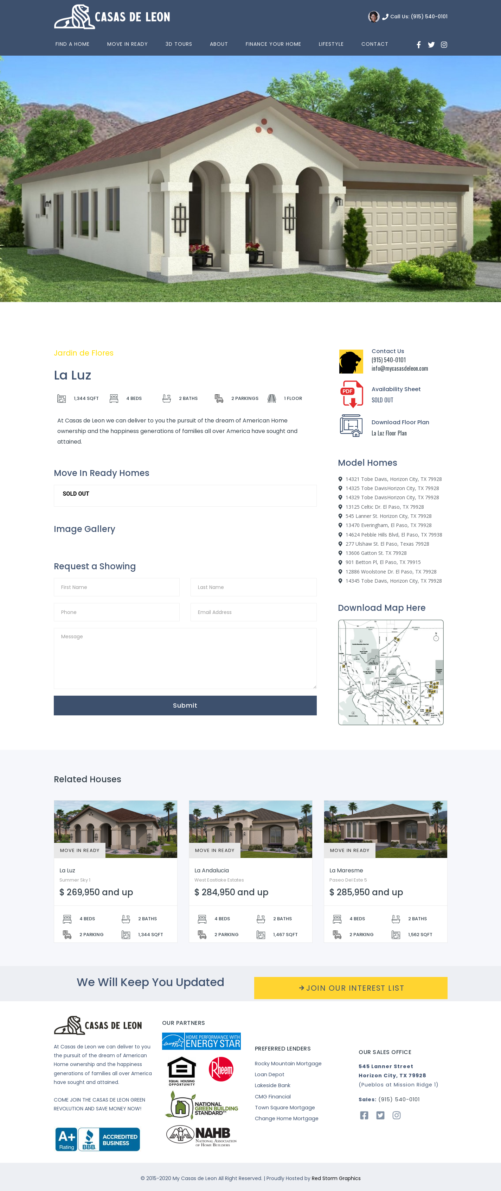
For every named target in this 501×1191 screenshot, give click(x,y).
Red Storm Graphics (336, 1178)
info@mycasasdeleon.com (400, 368)
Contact (374, 44)
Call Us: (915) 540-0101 (419, 16)
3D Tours (179, 44)
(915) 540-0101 (389, 360)
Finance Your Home (273, 44)
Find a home (73, 44)
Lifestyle (331, 44)
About (219, 44)
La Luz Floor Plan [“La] (389, 433)
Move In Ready (127, 44)
